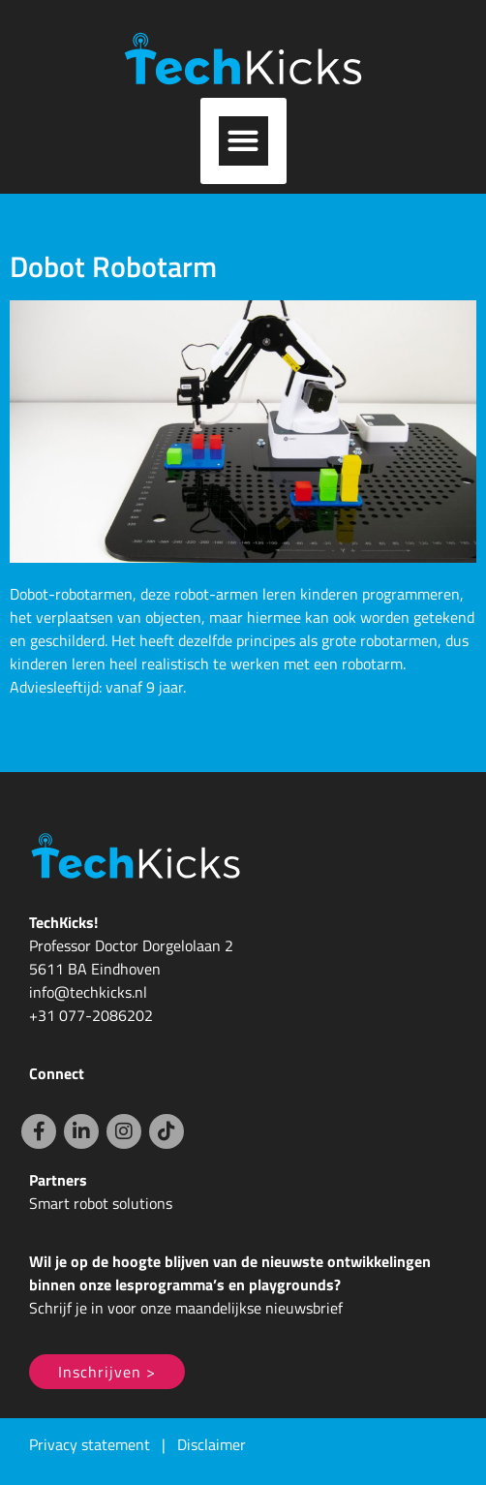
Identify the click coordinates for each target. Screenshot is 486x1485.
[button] (243, 141)
